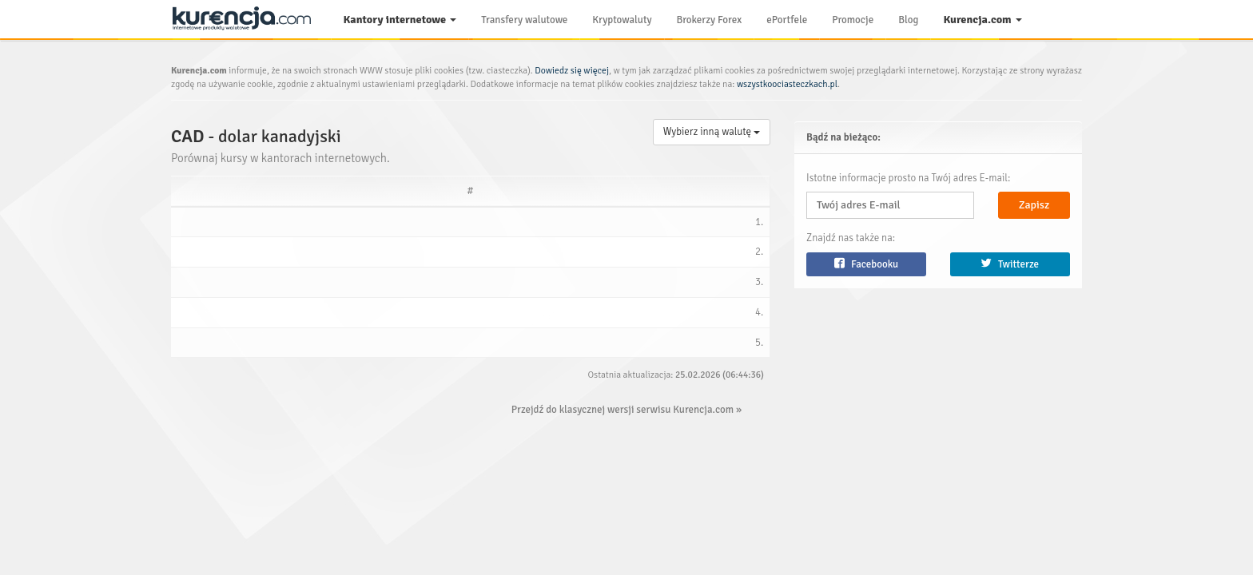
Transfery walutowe (524, 20)
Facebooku (866, 264)
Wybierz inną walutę (711, 131)
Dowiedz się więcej (572, 70)
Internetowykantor (242, 286)
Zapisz (1034, 205)
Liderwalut (225, 318)
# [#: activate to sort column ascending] (182, 190)
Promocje (852, 20)
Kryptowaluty (621, 20)
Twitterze (1010, 264)
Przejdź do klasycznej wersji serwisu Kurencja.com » (626, 417)
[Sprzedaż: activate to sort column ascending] (448, 191)
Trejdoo (217, 222)
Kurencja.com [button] (982, 19)
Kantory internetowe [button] (400, 19)
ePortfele (786, 20)
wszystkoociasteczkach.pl (787, 83)
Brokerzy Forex (709, 20)
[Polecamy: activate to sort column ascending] (634, 191)
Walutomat (225, 349)
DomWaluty (227, 254)
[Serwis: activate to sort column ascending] (244, 191)
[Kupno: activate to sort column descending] (347, 191)
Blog (908, 20)
